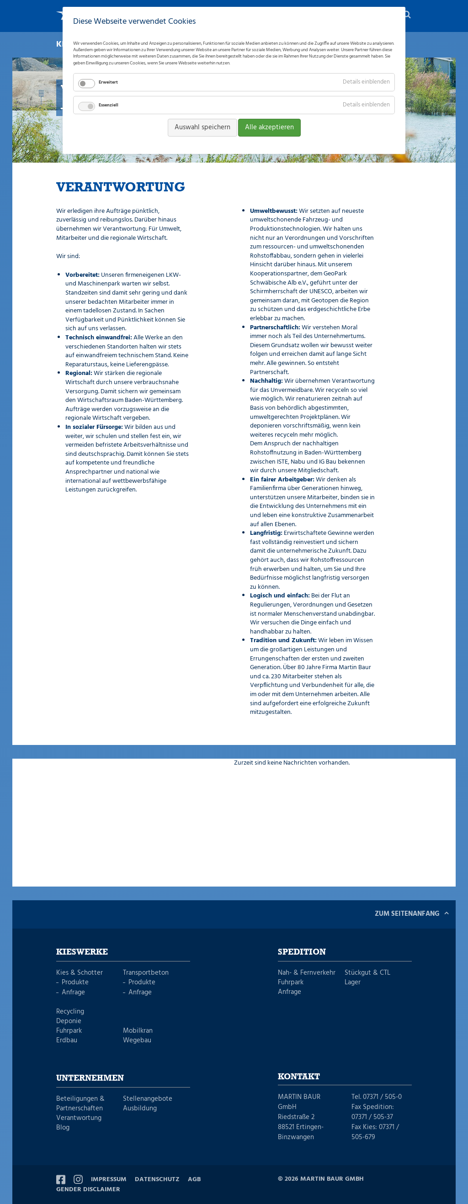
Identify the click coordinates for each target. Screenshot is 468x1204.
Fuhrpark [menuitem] (69, 1031)
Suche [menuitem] (407, 16)
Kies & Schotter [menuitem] (79, 973)
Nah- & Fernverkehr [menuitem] (306, 973)
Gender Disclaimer (88, 1189)
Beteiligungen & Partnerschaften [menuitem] (80, 1104)
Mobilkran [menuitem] (138, 1031)
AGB (194, 1179)
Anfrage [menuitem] (73, 993)
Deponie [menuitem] (68, 1021)
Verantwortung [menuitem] (78, 1118)
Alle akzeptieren (269, 127)
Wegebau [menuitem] (137, 1041)
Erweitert (108, 82)
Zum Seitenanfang (407, 913)
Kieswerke (82, 952)
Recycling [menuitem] (70, 1012)
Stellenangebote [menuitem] (147, 1099)
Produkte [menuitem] (75, 982)
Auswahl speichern (202, 127)
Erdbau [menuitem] (66, 1041)
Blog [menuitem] (62, 1128)
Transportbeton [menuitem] (146, 973)
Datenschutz (157, 1179)
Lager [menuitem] (353, 982)
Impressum (109, 1179)
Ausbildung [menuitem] (140, 1109)
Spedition (302, 952)
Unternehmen (90, 1078)
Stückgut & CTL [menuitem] (367, 973)
